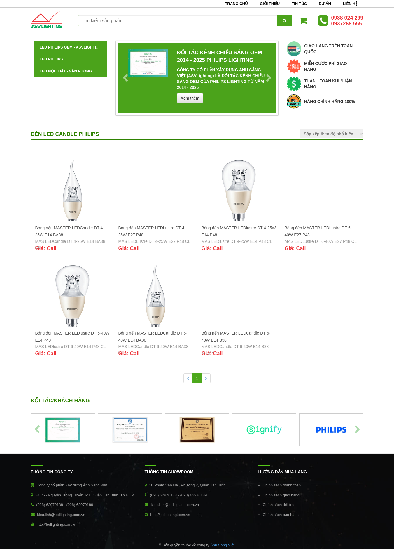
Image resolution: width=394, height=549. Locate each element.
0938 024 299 (347, 18)
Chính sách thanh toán (282, 485)
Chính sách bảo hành (281, 514)
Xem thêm (190, 98)
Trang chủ (236, 3)
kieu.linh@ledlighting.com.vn (61, 514)
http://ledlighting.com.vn (56, 524)
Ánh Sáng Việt (222, 545)
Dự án (325, 3)
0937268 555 (346, 24)
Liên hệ (350, 3)
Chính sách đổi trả (278, 505)
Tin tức (299, 3)
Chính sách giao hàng (281, 495)
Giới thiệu (270, 3)
